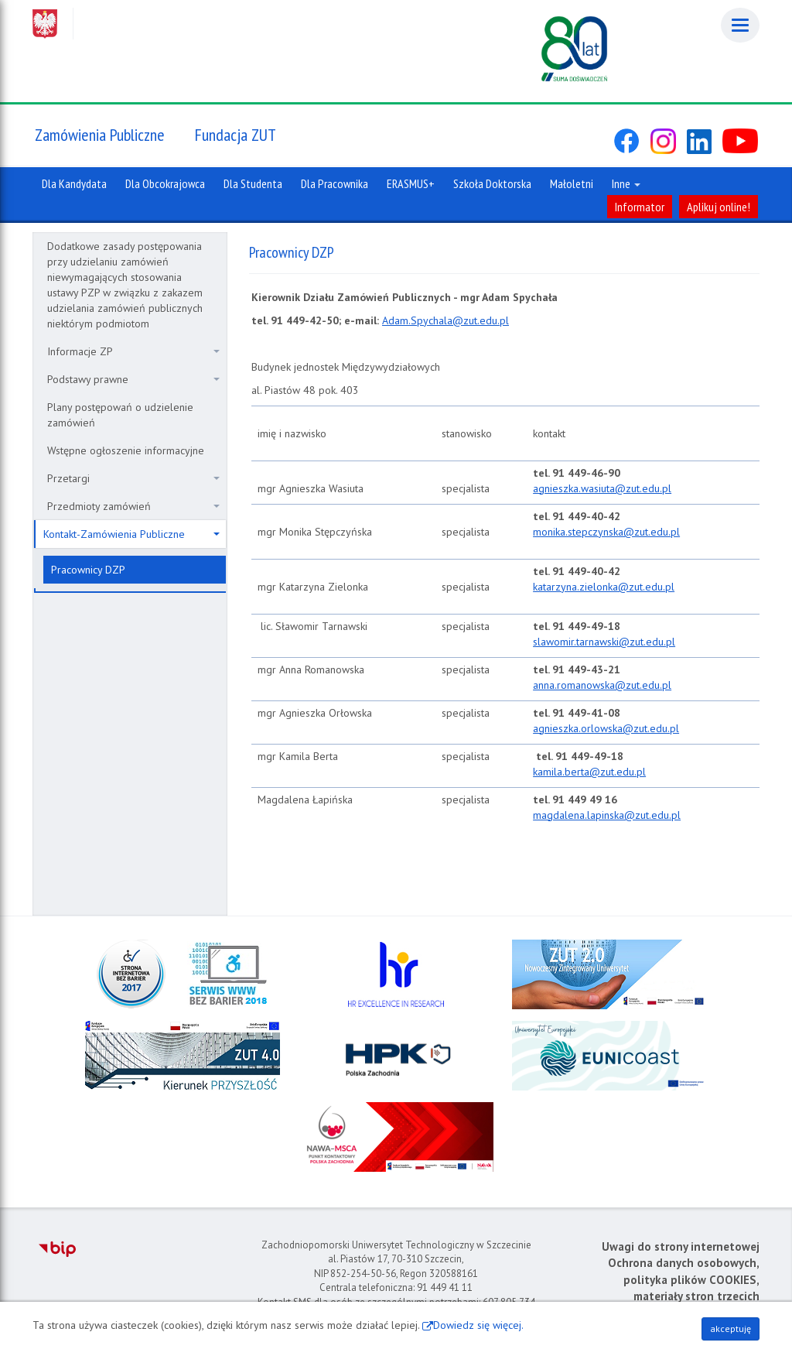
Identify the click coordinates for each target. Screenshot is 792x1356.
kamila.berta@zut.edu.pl (589, 772)
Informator (639, 206)
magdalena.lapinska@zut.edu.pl (607, 815)
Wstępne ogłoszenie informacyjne (125, 450)
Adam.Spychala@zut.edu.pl (445, 320)
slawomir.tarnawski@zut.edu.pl (604, 642)
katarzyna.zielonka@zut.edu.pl (603, 587)
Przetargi (133, 478)
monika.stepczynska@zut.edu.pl (606, 532)
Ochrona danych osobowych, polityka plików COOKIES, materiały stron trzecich (684, 1279)
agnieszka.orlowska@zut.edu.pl (606, 728)
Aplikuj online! (718, 206)
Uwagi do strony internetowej (681, 1246)
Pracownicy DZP (88, 570)
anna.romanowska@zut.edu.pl (602, 685)
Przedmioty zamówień (133, 506)
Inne (626, 183)
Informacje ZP (133, 351)
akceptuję (730, 1328)
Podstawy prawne (133, 379)
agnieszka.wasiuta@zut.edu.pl (602, 488)
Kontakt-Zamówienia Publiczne (131, 534)
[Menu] (740, 25)
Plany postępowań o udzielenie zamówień (120, 415)
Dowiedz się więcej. (478, 1325)
